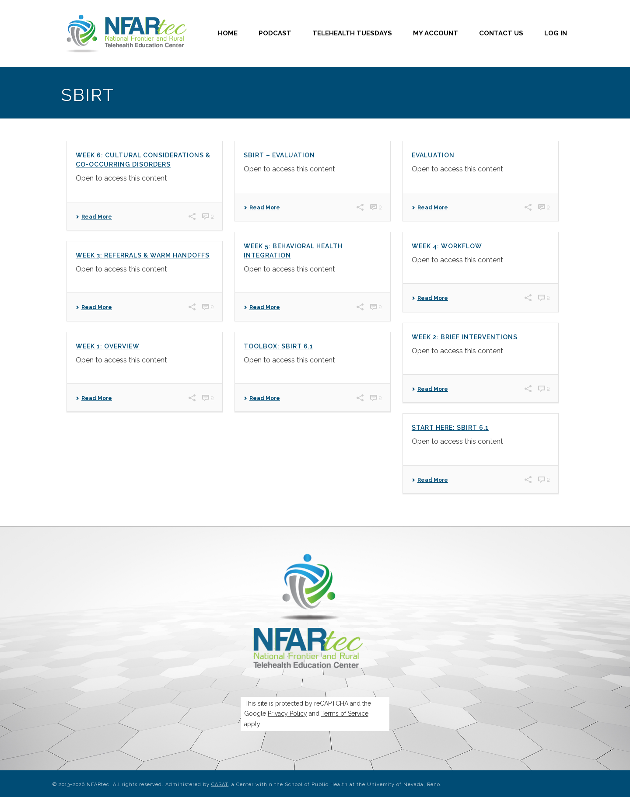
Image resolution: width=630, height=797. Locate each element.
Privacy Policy (287, 713)
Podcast (275, 33)
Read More (94, 216)
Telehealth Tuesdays (352, 33)
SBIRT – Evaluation (279, 155)
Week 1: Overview (108, 346)
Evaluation (433, 155)
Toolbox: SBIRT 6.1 (278, 346)
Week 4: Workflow (447, 246)
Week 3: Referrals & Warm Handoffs (143, 255)
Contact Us (501, 33)
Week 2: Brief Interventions (465, 337)
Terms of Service (344, 713)
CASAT (219, 784)
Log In (555, 33)
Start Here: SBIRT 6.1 (450, 427)
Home (228, 33)
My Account (435, 33)
